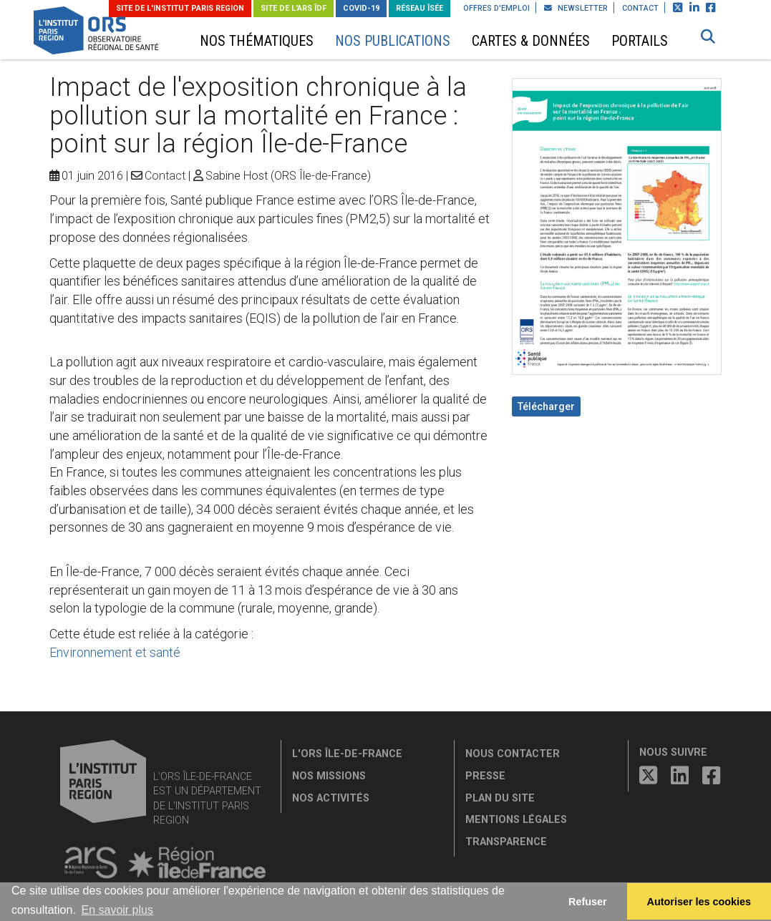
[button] (708, 37)
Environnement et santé (114, 652)
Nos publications (392, 41)
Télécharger (546, 406)
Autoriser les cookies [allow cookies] (699, 901)
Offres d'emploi (496, 8)
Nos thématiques (257, 41)
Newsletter (576, 8)
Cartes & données (531, 41)
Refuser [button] (587, 901)
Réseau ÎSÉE (419, 8)
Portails (639, 41)
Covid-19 (361, 8)
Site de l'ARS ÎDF (293, 8)
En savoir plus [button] (117, 910)
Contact (640, 8)
